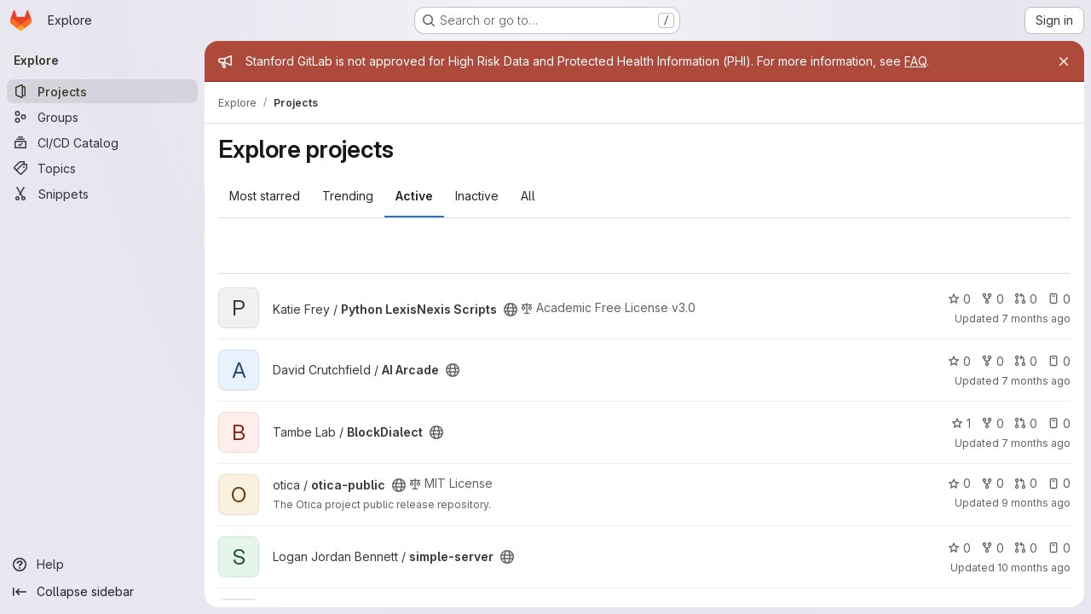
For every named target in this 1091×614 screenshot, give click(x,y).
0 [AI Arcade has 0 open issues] (1059, 361)
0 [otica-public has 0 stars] (959, 483)
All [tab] (528, 195)
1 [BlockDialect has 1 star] (961, 423)
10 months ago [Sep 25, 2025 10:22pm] (1034, 567)
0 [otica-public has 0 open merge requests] (1025, 483)
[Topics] (102, 168)
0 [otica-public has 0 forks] (992, 483)
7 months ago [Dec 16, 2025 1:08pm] (1036, 318)
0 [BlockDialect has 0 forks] (992, 423)
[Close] (1063, 61)
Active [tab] (414, 195)
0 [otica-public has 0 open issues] (1059, 483)
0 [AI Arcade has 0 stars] (959, 361)
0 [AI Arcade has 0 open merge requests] (1025, 361)
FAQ (915, 61)
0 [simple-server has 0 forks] (992, 548)
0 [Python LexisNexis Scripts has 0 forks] (992, 299)
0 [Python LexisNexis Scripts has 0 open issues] (1059, 299)
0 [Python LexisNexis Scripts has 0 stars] (959, 299)
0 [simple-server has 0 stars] (959, 548)
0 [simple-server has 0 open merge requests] (1025, 548)
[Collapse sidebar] (102, 592)
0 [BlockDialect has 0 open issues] (1059, 423)
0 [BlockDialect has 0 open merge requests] (1025, 423)
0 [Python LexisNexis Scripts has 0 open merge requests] (1025, 299)
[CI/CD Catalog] (102, 142)
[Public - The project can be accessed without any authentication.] (510, 309)
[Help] (102, 564)
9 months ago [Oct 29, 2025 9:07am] (1036, 502)
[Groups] (102, 117)
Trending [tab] (347, 195)
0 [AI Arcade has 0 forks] (992, 361)
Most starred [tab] (264, 195)
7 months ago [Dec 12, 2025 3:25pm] (1036, 443)
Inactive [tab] (477, 195)
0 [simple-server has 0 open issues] (1059, 548)
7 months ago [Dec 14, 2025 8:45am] (1036, 380)
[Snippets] (102, 194)
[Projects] (102, 91)
